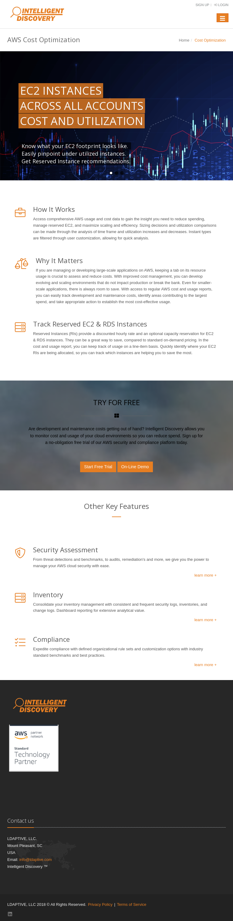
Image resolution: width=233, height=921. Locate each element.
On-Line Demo (135, 466)
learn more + (205, 575)
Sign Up (202, 5)
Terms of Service (131, 904)
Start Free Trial (98, 466)
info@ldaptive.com (35, 859)
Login (221, 5)
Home (184, 40)
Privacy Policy (100, 904)
